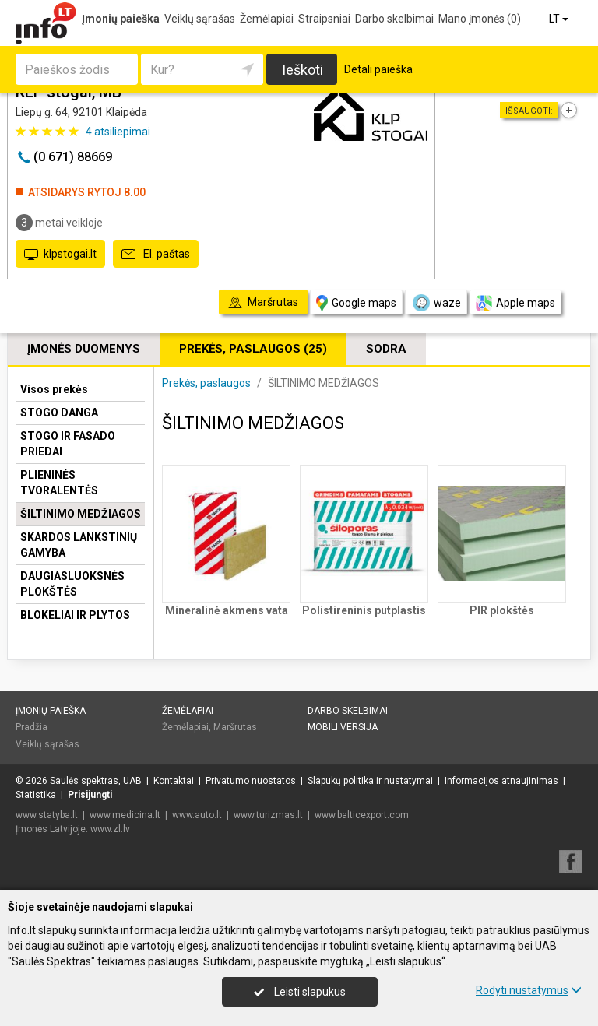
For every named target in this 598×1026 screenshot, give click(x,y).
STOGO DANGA (59, 412)
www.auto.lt (197, 815)
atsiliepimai (118, 131)
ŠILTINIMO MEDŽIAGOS (80, 514)
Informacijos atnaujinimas (501, 780)
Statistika (36, 794)
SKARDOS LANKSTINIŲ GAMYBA (78, 545)
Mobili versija (343, 727)
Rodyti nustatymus (529, 990)
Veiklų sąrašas (199, 18)
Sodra (386, 349)
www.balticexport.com (362, 815)
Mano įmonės (479, 18)
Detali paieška (378, 69)
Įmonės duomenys (83, 349)
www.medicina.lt (125, 815)
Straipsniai (324, 18)
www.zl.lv (110, 829)
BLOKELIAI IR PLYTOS (75, 615)
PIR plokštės (502, 610)
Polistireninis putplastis (364, 610)
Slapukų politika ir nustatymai (370, 780)
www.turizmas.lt (268, 815)
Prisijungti (90, 794)
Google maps (356, 303)
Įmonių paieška (121, 18)
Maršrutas (235, 727)
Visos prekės (54, 389)
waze (436, 303)
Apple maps (515, 303)
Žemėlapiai (267, 18)
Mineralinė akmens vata (226, 610)
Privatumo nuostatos (251, 780)
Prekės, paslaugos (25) (253, 349)
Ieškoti (302, 69)
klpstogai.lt (60, 255)
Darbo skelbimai (394, 18)
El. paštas (155, 255)
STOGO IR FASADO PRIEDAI (67, 444)
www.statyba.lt (47, 815)
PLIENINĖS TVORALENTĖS (59, 483)
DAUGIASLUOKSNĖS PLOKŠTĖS (72, 584)
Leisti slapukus (300, 992)
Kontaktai (173, 780)
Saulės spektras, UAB (96, 780)
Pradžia (31, 727)
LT (560, 18)
